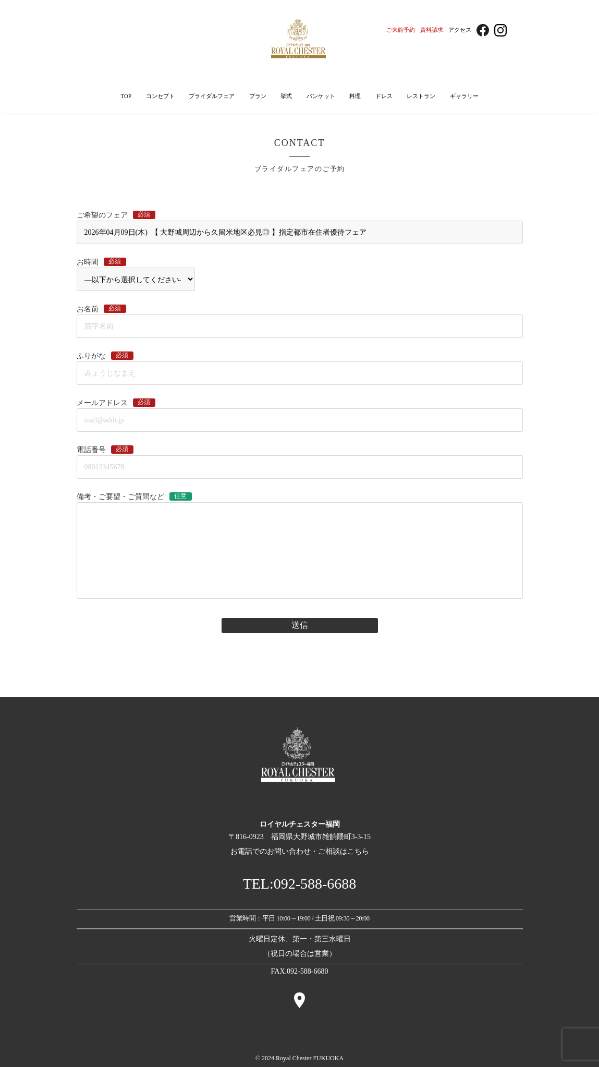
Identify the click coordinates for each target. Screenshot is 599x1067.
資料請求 (431, 30)
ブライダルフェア (212, 96)
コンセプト (160, 96)
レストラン (421, 96)
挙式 (286, 96)
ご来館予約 (400, 30)
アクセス (459, 30)
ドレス (384, 96)
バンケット (321, 96)
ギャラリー (464, 96)
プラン (257, 96)
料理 (355, 96)
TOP (125, 96)
